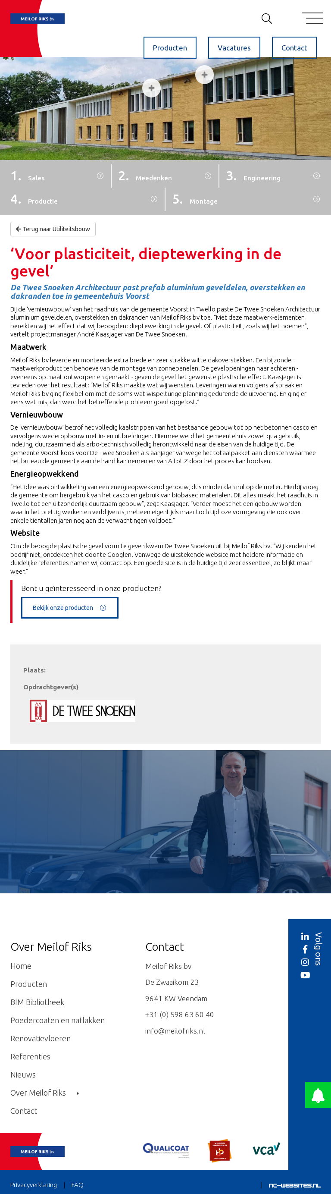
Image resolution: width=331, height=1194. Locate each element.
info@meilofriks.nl (175, 1031)
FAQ (78, 1184)
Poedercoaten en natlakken (57, 1020)
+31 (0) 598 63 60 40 (179, 1014)
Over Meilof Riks (44, 1092)
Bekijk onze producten (70, 607)
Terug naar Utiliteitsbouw (53, 229)
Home (20, 965)
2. (145, 175)
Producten (170, 48)
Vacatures (234, 48)
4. (34, 199)
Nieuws (23, 1074)
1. (27, 175)
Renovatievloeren (40, 1038)
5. (195, 199)
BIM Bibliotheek (37, 1002)
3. (253, 175)
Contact (294, 48)
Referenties (30, 1056)
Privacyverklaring (33, 1184)
